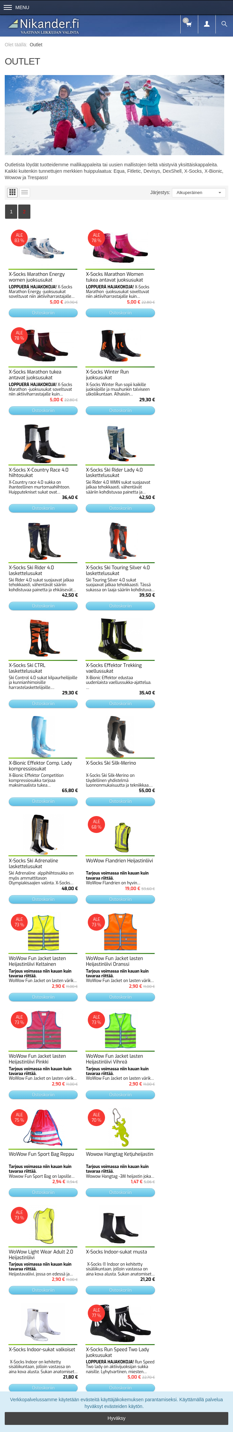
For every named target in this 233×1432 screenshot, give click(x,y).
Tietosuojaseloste (101, 1382)
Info (40, 1382)
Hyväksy (117, 1418)
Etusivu (22, 1382)
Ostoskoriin (42, 311)
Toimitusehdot (64, 1382)
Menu (16, 7)
